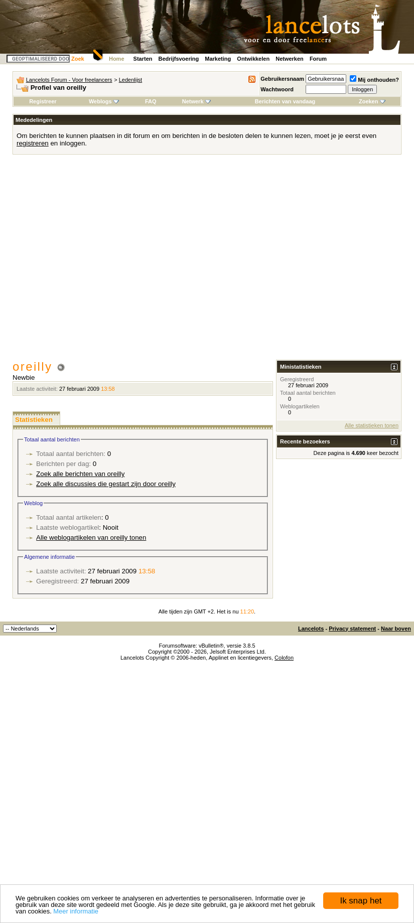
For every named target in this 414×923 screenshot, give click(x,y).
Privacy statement (352, 629)
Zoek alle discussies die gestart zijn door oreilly (106, 484)
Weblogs (104, 101)
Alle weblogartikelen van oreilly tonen (91, 537)
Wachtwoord (277, 89)
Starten (143, 59)
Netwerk (196, 101)
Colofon (284, 658)
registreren (33, 143)
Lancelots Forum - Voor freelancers (69, 80)
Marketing (218, 59)
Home (116, 59)
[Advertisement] (94, 261)
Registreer (42, 101)
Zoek (77, 59)
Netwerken (289, 59)
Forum (318, 59)
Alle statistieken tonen (371, 425)
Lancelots (311, 629)
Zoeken (372, 101)
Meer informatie (75, 911)
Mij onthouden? (374, 80)
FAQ (151, 101)
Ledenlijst (130, 80)
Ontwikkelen (253, 59)
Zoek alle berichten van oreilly (80, 474)
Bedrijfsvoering (179, 59)
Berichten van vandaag (285, 101)
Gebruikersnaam (282, 79)
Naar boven (396, 629)
